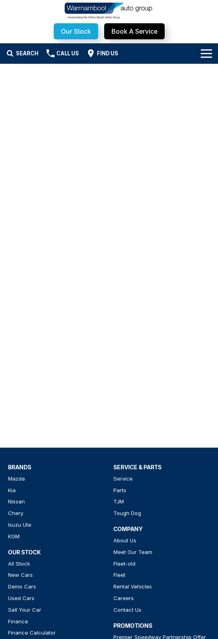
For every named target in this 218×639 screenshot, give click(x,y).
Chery (15, 513)
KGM (14, 536)
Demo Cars (22, 586)
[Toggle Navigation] (206, 53)
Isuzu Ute (19, 524)
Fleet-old (124, 563)
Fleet (119, 575)
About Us (124, 540)
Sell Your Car (24, 610)
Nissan (16, 501)
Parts (119, 490)
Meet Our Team (132, 552)
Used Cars (21, 598)
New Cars (20, 575)
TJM (118, 501)
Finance (18, 621)
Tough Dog (127, 513)
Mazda (16, 478)
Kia (12, 490)
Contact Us (127, 610)
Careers (123, 598)
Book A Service (134, 31)
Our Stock (76, 31)
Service (123, 478)
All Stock (19, 563)
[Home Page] (109, 10)
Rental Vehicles (132, 586)
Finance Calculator (32, 632)
